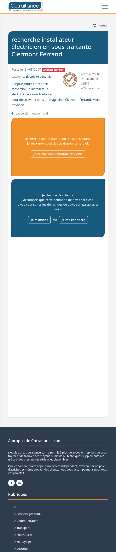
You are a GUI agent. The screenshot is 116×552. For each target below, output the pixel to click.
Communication (26, 521)
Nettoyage (22, 541)
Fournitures (23, 535)
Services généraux (27, 514)
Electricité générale (38, 76)
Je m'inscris (39, 220)
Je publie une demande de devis (58, 154)
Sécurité (21, 548)
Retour (100, 25)
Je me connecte (73, 220)
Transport (22, 528)
